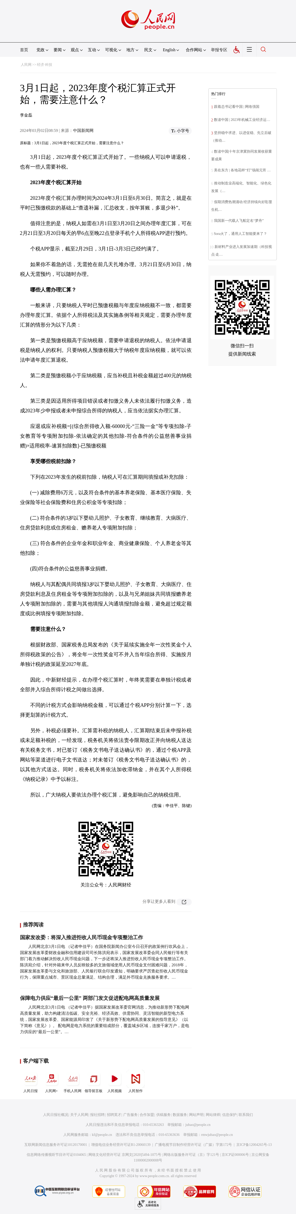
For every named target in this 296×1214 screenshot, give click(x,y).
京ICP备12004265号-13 (254, 1145)
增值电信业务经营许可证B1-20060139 (120, 1145)
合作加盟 (147, 1115)
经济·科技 (44, 65)
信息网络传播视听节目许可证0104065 (56, 1155)
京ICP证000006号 (235, 1155)
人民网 (26, 65)
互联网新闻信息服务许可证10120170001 (55, 1145)
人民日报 (30, 1081)
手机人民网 (72, 1081)
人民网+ (51, 1081)
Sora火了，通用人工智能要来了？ (240, 234)
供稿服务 (163, 1115)
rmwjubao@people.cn (217, 1135)
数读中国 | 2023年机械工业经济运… (242, 120)
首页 (24, 50)
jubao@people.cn (197, 1125)
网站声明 (196, 1115)
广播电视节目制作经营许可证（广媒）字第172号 (193, 1145)
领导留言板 (94, 1081)
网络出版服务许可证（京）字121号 (191, 1155)
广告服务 (130, 1115)
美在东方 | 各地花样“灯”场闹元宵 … (242, 170)
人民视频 (115, 1081)
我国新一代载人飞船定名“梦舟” (239, 221)
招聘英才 (114, 1115)
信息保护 (229, 1115)
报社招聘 (97, 1115)
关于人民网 (79, 1115)
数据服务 (180, 1115)
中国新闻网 (83, 130)
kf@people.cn (102, 1135)
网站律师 (213, 1115)
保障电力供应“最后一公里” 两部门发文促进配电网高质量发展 (90, 998)
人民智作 (136, 1081)
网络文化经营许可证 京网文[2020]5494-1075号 (124, 1155)
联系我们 (246, 1115)
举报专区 (219, 50)
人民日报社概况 (55, 1115)
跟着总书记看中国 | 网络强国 (237, 107)
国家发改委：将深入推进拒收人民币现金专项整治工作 (81, 937)
